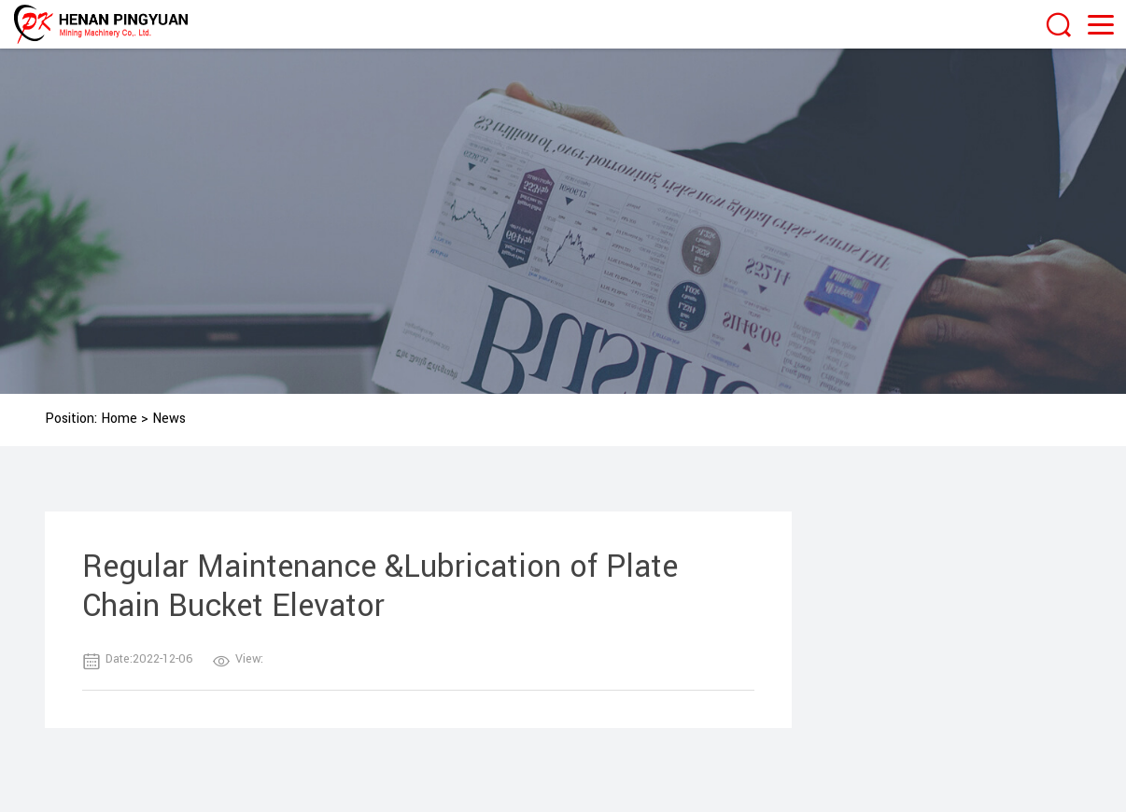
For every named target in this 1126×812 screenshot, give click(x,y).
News (169, 419)
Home (119, 419)
